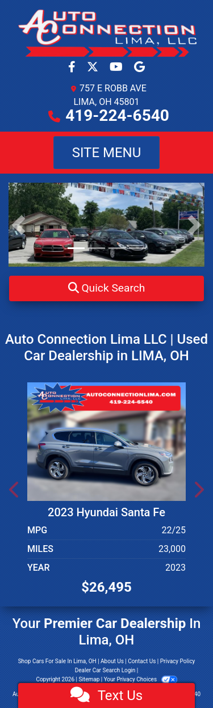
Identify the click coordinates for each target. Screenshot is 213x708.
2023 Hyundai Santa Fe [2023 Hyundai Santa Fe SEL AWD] (106, 512)
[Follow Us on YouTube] (117, 67)
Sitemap (88, 679)
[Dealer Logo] (106, 33)
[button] (106, 288)
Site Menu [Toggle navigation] (106, 153)
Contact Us (142, 661)
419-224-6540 (117, 115)
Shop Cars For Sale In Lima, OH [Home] (57, 661)
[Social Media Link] (139, 67)
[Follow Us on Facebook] (73, 67)
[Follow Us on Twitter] (93, 67)
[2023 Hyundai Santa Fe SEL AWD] (106, 440)
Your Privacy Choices (140, 679)
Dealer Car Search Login (105, 670)
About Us (112, 661)
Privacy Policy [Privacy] (177, 661)
